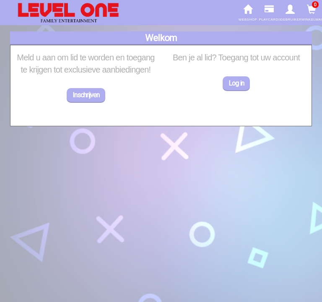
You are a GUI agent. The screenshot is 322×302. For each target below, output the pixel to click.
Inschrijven (86, 95)
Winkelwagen (311, 13)
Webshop (248, 13)
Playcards (269, 13)
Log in (236, 83)
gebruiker (290, 13)
